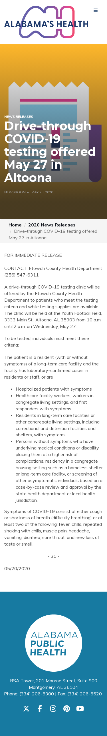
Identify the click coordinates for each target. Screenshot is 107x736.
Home (15, 225)
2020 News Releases (52, 225)
